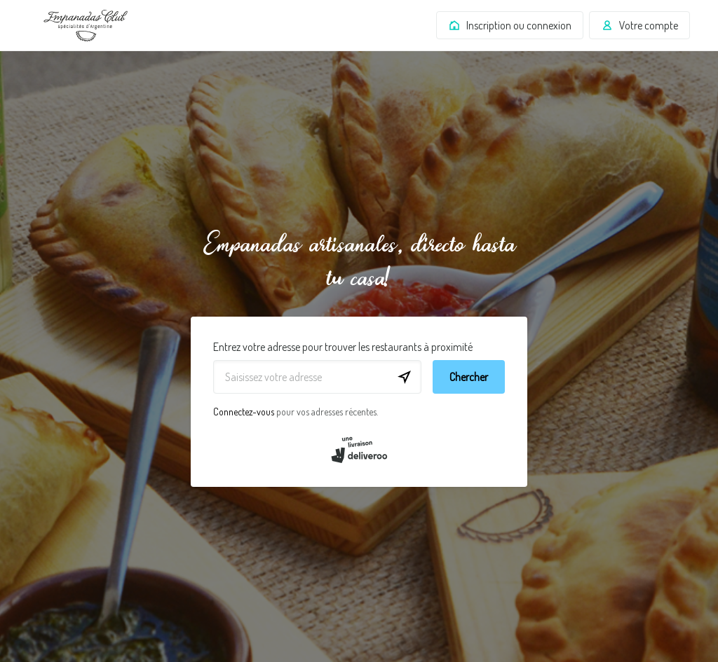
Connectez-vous (243, 412)
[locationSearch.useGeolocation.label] (404, 377)
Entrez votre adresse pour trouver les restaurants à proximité (343, 347)
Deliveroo (85, 25)
